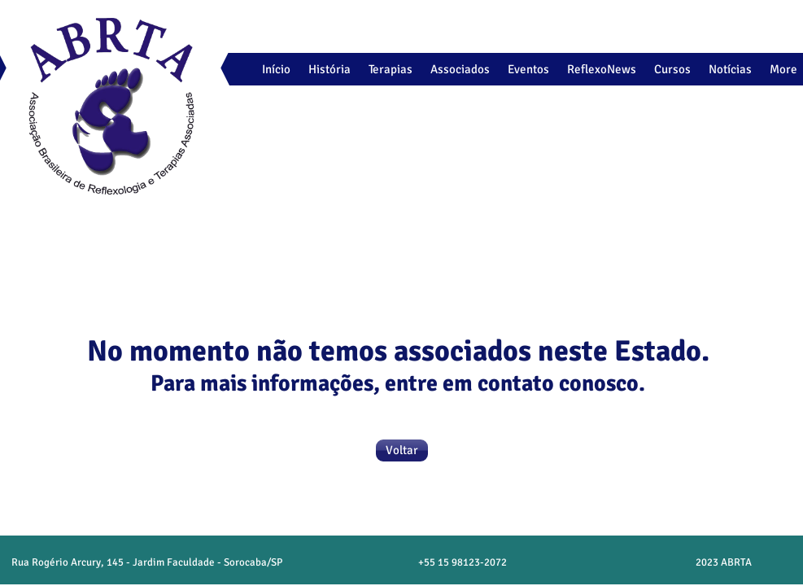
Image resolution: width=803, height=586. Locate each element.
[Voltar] (402, 450)
